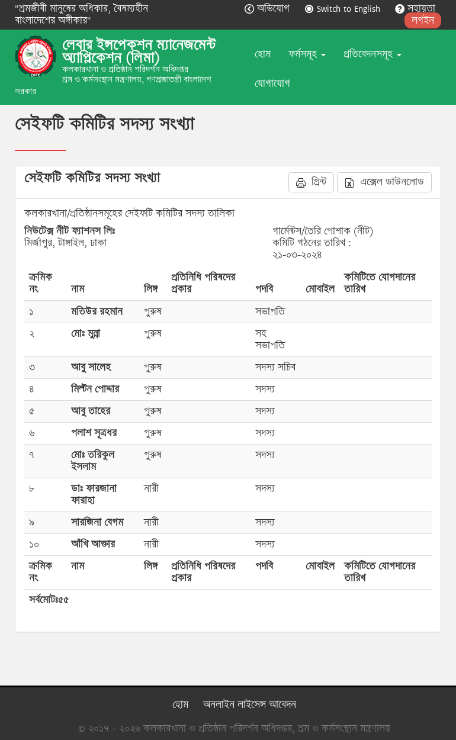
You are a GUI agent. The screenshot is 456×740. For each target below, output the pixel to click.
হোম (263, 54)
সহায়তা (415, 8)
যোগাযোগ (272, 84)
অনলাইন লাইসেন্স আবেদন (249, 705)
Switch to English (343, 8)
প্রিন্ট (311, 182)
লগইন (423, 20)
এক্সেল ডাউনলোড (384, 182)
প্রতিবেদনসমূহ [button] (372, 54)
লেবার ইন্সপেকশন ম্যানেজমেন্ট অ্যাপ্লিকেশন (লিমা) (139, 51)
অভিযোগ (269, 8)
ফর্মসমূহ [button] (307, 54)
